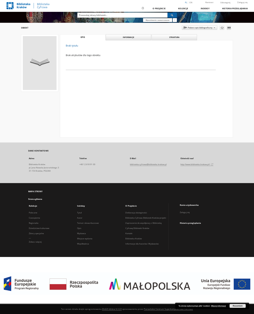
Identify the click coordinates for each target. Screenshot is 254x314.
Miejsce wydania (84, 238)
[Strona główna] (142, 8)
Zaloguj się (242, 2)
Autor (79, 217)
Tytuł (79, 212)
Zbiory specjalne (36, 233)
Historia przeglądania (235, 8)
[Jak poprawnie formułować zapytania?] (175, 20)
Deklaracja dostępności (136, 212)
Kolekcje (183, 8)
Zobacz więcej (35, 241)
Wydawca (81, 233)
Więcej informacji (218, 306)
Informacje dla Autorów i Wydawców (142, 243)
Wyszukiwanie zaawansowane (158, 20)
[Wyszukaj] (172, 15)
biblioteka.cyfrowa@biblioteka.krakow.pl (148, 164)
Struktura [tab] (174, 37)
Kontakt (128, 233)
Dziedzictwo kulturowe (39, 228)
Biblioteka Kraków (133, 238)
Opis (79, 228)
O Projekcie (159, 8)
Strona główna (35, 199)
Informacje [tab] (128, 37)
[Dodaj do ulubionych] (222, 28)
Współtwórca (83, 243)
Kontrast (209, 2)
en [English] (191, 2)
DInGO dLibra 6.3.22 (112, 309)
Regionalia (33, 223)
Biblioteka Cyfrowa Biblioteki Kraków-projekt (145, 217)
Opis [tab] (83, 37)
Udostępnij (225, 2)
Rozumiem (238, 306)
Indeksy (205, 8)
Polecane (33, 212)
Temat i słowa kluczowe (88, 223)
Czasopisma (34, 217)
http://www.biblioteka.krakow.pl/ (196, 164)
